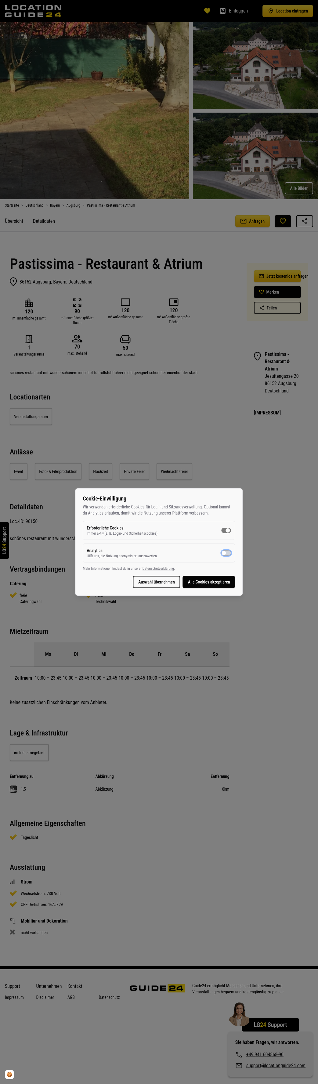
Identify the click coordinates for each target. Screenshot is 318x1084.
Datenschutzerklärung (163, 568)
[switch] (221, 530)
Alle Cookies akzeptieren (203, 582)
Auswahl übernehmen (151, 582)
